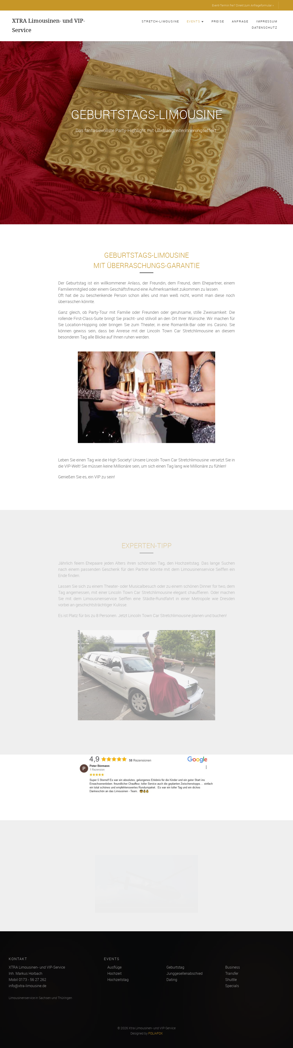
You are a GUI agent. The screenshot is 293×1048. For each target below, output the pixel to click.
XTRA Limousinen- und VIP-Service (48, 25)
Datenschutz (264, 27)
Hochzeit (114, 973)
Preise (218, 21)
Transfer (231, 973)
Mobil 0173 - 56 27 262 (27, 979)
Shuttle (231, 979)
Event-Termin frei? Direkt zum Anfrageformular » (243, 5)
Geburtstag (175, 967)
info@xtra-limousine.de (27, 985)
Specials (232, 985)
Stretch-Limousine (160, 21)
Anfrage (240, 21)
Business (232, 967)
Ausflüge (114, 967)
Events (195, 21)
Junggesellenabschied (184, 973)
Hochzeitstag (118, 979)
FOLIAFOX (155, 1033)
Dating (171, 979)
